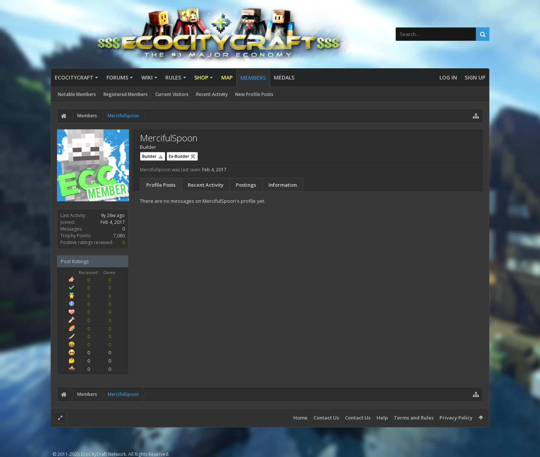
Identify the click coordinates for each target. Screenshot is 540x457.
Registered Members (126, 94)
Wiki (147, 77)
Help (382, 417)
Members (253, 77)
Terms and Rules (414, 417)
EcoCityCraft (74, 77)
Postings (246, 184)
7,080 (119, 235)
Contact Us (326, 417)
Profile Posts (161, 184)
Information (282, 184)
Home (300, 417)
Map (226, 77)
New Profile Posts (254, 94)
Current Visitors (172, 94)
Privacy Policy (456, 417)
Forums (117, 77)
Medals (284, 77)
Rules (173, 77)
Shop (201, 77)
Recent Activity (212, 94)
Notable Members (77, 94)
